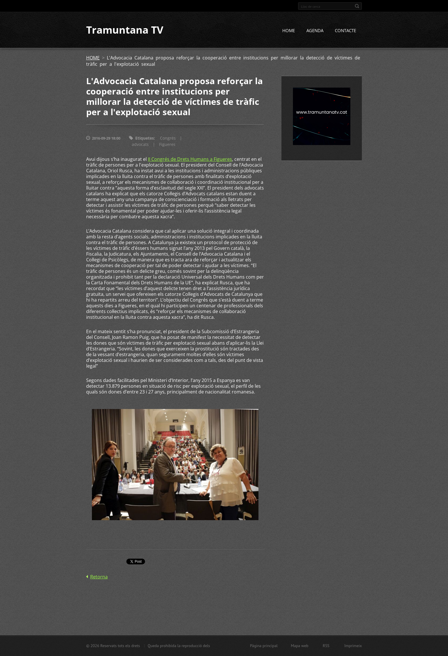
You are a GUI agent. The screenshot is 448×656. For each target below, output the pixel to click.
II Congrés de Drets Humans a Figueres (190, 159)
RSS (326, 645)
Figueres (167, 144)
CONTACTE (345, 31)
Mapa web (299, 645)
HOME (288, 31)
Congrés (168, 138)
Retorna (99, 577)
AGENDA (314, 31)
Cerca (357, 6)
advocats (140, 144)
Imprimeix (353, 645)
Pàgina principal (263, 645)
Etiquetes (144, 138)
